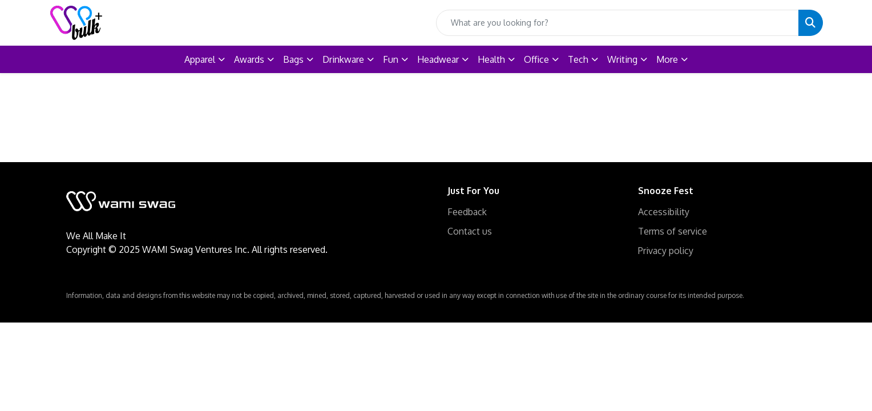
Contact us (469, 231)
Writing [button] (622, 59)
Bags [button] (293, 59)
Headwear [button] (438, 59)
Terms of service (672, 231)
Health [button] (491, 59)
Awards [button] (249, 59)
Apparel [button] (199, 59)
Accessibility (663, 211)
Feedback (467, 211)
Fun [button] (390, 59)
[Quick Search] (617, 23)
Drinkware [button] (343, 59)
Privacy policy (665, 250)
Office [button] (536, 59)
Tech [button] (578, 59)
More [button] (667, 59)
